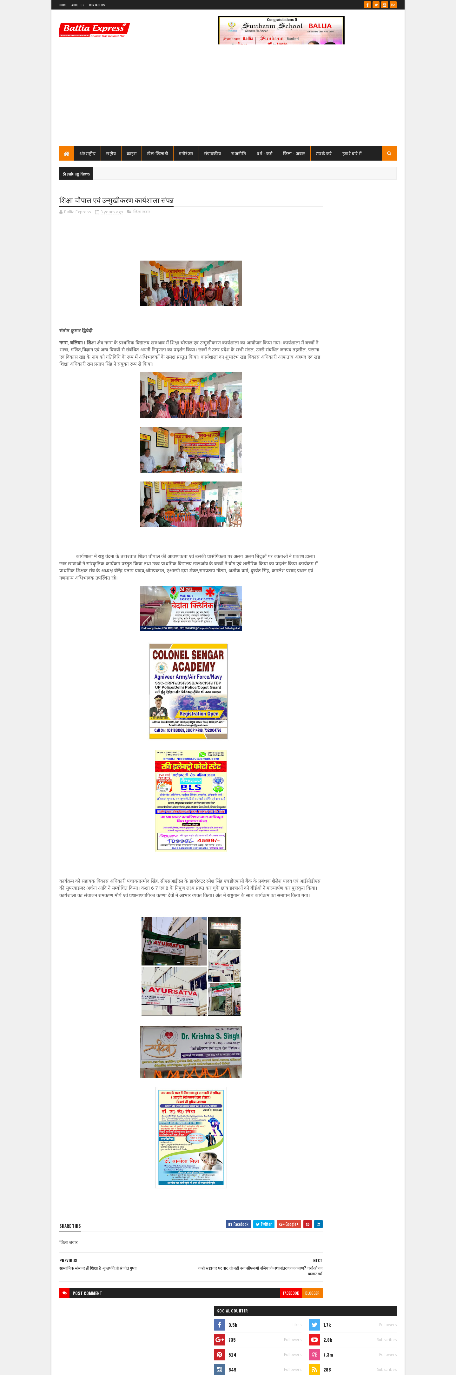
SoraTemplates (82, 1366)
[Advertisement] (228, 98)
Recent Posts (321, 426)
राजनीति (239, 153)
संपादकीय (212, 153)
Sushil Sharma (127, 1366)
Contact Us (97, 5)
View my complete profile (316, 294)
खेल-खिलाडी (158, 153)
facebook (252, 1301)
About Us (77, 5)
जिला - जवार (294, 153)
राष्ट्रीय (111, 153)
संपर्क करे (324, 153)
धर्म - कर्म (265, 153)
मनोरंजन (186, 153)
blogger (274, 1301)
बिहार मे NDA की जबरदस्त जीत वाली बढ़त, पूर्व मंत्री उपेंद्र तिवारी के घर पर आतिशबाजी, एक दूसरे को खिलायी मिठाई (359, 704)
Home (63, 5)
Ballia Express (315, 286)
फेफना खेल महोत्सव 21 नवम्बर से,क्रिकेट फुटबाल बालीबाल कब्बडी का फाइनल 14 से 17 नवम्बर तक (360, 350)
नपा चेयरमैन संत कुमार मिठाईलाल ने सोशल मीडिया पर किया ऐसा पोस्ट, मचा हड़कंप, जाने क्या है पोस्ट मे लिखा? (360, 327)
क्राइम (132, 153)
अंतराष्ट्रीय (87, 153)
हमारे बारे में (352, 153)
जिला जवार (141, 213)
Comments (371, 426)
